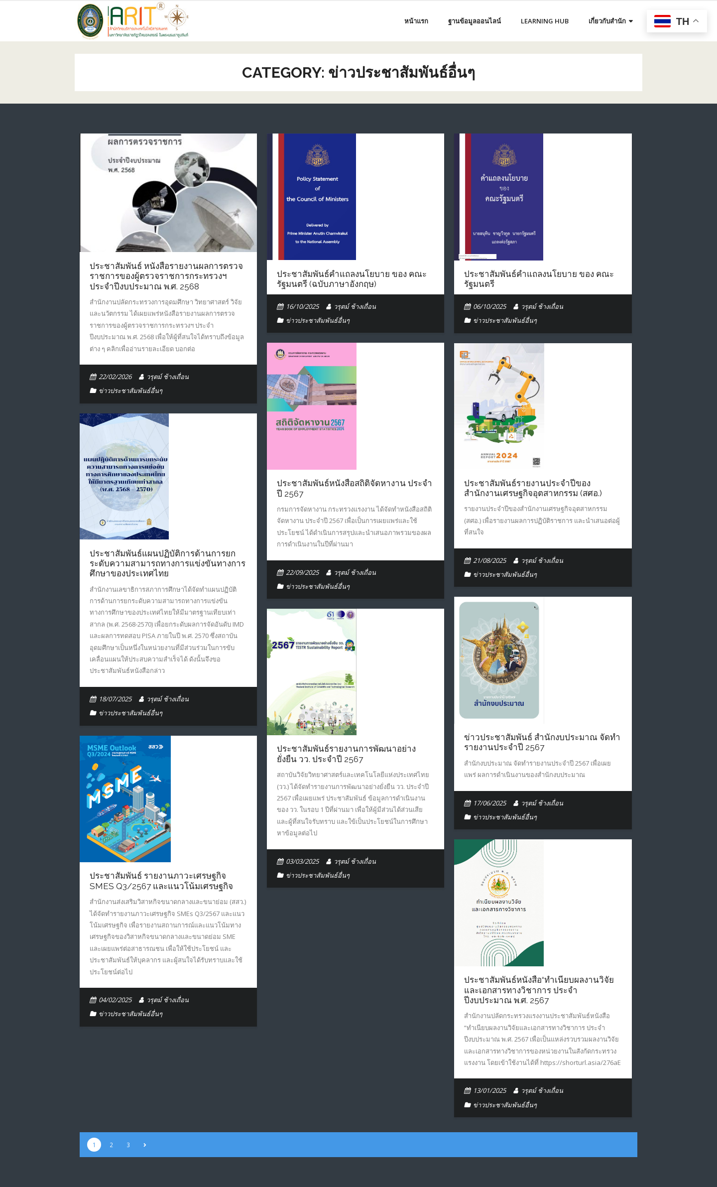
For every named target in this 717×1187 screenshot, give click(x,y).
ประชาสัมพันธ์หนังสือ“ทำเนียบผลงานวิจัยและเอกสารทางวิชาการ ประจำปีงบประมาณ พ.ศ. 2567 (539, 990)
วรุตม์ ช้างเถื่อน (167, 376)
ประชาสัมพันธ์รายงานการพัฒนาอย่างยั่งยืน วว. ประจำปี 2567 (346, 754)
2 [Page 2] (111, 1145)
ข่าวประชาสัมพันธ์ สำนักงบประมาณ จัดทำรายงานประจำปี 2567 (542, 742)
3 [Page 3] (128, 1145)
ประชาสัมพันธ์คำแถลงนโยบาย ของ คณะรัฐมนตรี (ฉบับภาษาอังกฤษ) (352, 279)
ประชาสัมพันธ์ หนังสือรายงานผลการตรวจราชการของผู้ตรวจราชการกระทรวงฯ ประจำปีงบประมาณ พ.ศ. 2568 (166, 276)
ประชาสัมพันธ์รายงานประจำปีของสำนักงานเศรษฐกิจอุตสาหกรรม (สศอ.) (533, 488)
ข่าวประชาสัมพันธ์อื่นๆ (130, 390)
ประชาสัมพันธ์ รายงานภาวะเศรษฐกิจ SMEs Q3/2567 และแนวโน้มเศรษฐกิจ (161, 881)
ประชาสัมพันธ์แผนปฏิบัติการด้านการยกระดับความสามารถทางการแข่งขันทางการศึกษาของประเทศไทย (167, 563)
